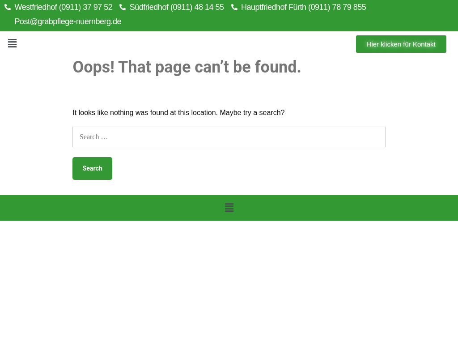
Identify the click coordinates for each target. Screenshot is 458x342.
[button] (12, 43)
